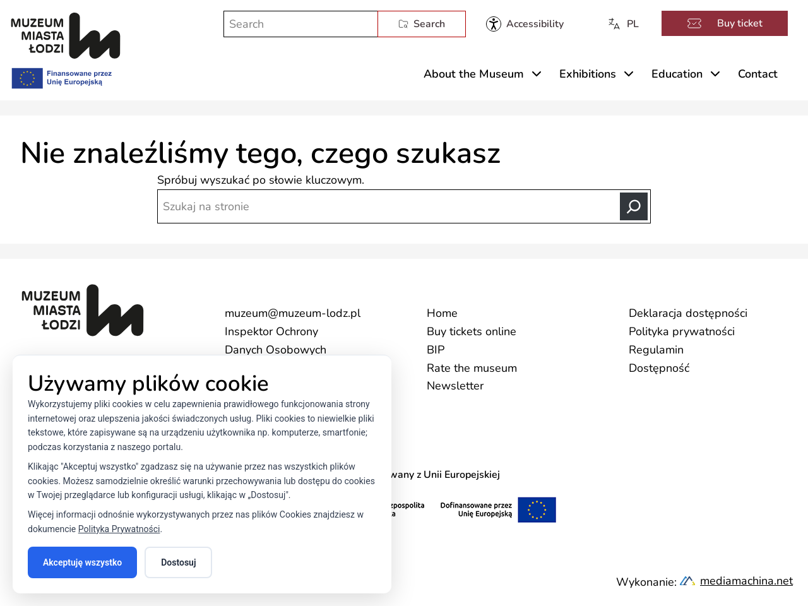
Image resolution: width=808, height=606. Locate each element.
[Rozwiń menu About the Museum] (536, 73)
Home (442, 313)
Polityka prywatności (682, 331)
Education (677, 73)
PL (623, 24)
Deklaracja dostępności (688, 313)
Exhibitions (587, 73)
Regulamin (656, 349)
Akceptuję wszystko (82, 562)
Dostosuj (178, 562)
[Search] (634, 206)
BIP (435, 349)
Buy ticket (725, 23)
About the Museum (474, 73)
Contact (758, 73)
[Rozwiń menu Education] (715, 73)
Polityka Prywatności (119, 529)
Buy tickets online (471, 331)
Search (421, 24)
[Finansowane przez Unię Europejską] (60, 75)
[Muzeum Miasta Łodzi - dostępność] (525, 24)
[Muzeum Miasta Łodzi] (65, 35)
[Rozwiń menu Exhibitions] (628, 73)
